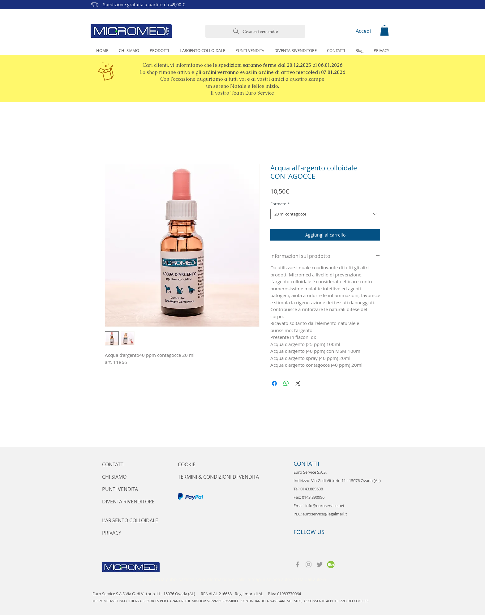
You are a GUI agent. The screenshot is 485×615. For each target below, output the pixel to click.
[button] (384, 30)
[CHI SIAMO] (114, 477)
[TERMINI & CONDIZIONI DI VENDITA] (219, 477)
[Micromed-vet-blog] (331, 564)
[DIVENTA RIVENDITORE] (128, 501)
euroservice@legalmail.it (325, 514)
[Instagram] (308, 564)
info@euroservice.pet (325, 505)
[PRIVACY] (111, 533)
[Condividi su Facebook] (274, 383)
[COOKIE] (187, 464)
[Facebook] (297, 564)
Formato (280, 203)
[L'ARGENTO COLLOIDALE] (130, 520)
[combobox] (325, 214)
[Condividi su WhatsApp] (286, 383)
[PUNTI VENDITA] (120, 489)
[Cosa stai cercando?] (255, 31)
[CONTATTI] (118, 464)
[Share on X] (298, 383)
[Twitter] (320, 564)
